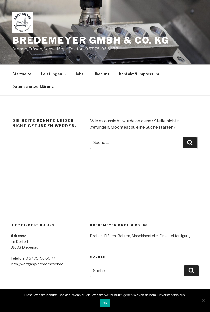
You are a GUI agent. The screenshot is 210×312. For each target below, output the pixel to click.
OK (104, 303)
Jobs (79, 74)
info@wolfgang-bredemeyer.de (37, 264)
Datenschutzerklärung (33, 86)
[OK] (203, 300)
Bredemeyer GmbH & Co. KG (90, 40)
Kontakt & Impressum (139, 74)
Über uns (101, 74)
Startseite (21, 74)
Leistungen (54, 74)
